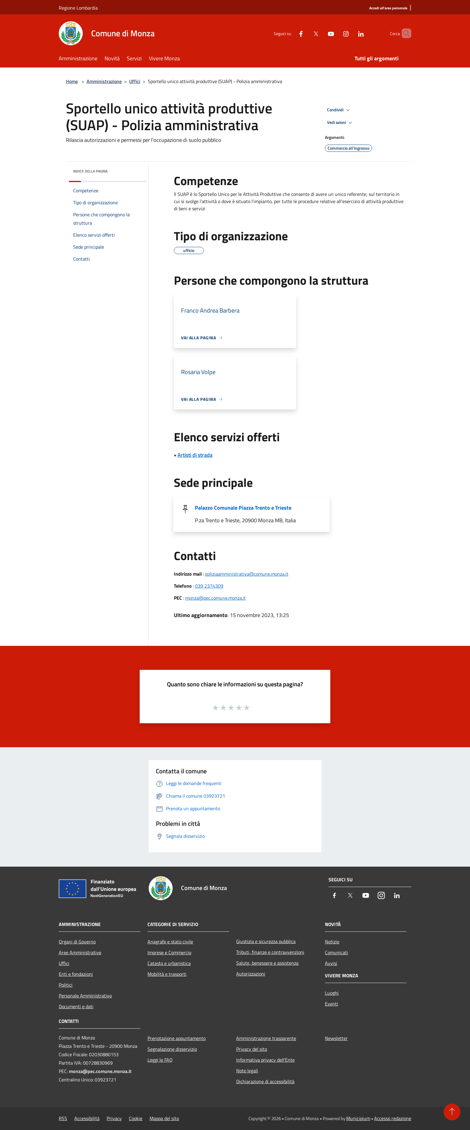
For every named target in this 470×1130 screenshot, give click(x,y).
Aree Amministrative (80, 952)
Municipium (358, 1118)
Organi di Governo (77, 941)
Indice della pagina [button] (90, 171)
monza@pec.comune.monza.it (215, 597)
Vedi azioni (340, 122)
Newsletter (336, 1038)
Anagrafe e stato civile (170, 941)
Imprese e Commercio (169, 952)
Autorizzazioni (250, 973)
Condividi (339, 110)
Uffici (134, 81)
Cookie (135, 1118)
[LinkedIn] (351, 33)
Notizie (332, 941)
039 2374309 (209, 585)
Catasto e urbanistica (169, 963)
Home (72, 81)
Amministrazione (104, 81)
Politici (66, 984)
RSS (63, 1118)
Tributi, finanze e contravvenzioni (270, 952)
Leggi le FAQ (160, 1059)
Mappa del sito (164, 1118)
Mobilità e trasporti (166, 974)
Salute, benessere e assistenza (267, 963)
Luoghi (332, 993)
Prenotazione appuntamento (176, 1038)
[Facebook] (291, 33)
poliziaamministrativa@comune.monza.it (246, 573)
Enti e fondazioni (76, 974)
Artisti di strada (195, 455)
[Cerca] (404, 33)
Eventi (331, 1003)
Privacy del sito (251, 1049)
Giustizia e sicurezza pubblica (266, 941)
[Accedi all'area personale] (388, 8)
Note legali (247, 1070)
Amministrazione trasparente (266, 1038)
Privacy (114, 1118)
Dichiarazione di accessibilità (265, 1081)
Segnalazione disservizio (172, 1049)
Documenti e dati (76, 1006)
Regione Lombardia (78, 7)
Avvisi (331, 963)
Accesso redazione (392, 1118)
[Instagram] (336, 33)
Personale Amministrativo (85, 995)
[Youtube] (321, 33)
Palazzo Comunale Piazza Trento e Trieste (243, 508)
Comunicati (336, 952)
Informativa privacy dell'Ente (265, 1059)
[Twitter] (306, 33)
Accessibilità (87, 1118)
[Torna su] (452, 1112)
